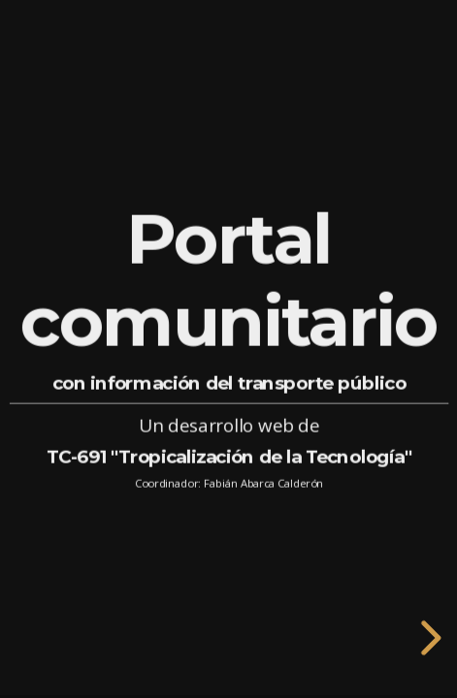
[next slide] (427, 637)
